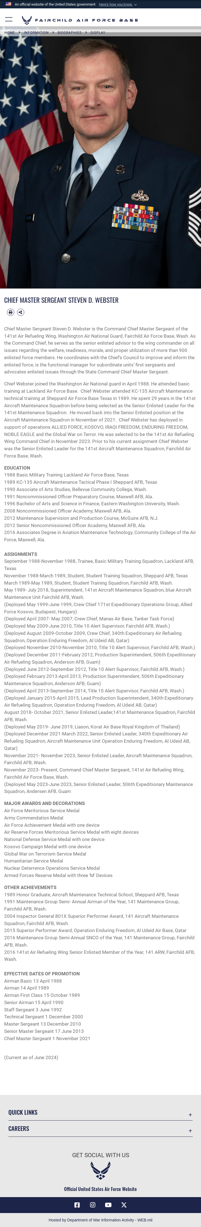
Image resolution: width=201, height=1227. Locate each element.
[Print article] (10, 312)
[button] (118, 4)
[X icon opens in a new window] (124, 1205)
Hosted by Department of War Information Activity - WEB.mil (100, 1220)
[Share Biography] (20, 312)
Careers (18, 1128)
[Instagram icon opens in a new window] (93, 1205)
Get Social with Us (100, 1155)
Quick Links (22, 1112)
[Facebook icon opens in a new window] (77, 1205)
